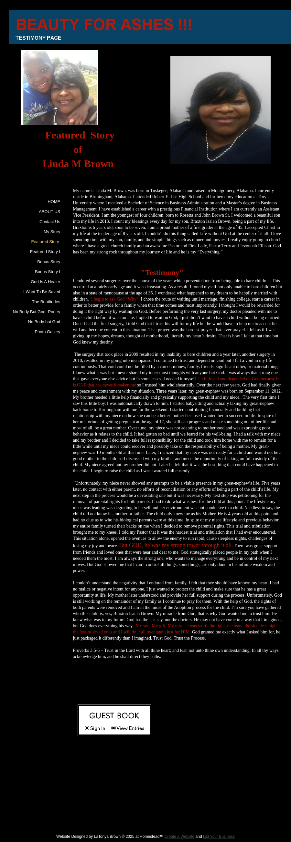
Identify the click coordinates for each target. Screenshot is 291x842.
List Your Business (219, 836)
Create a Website (180, 836)
